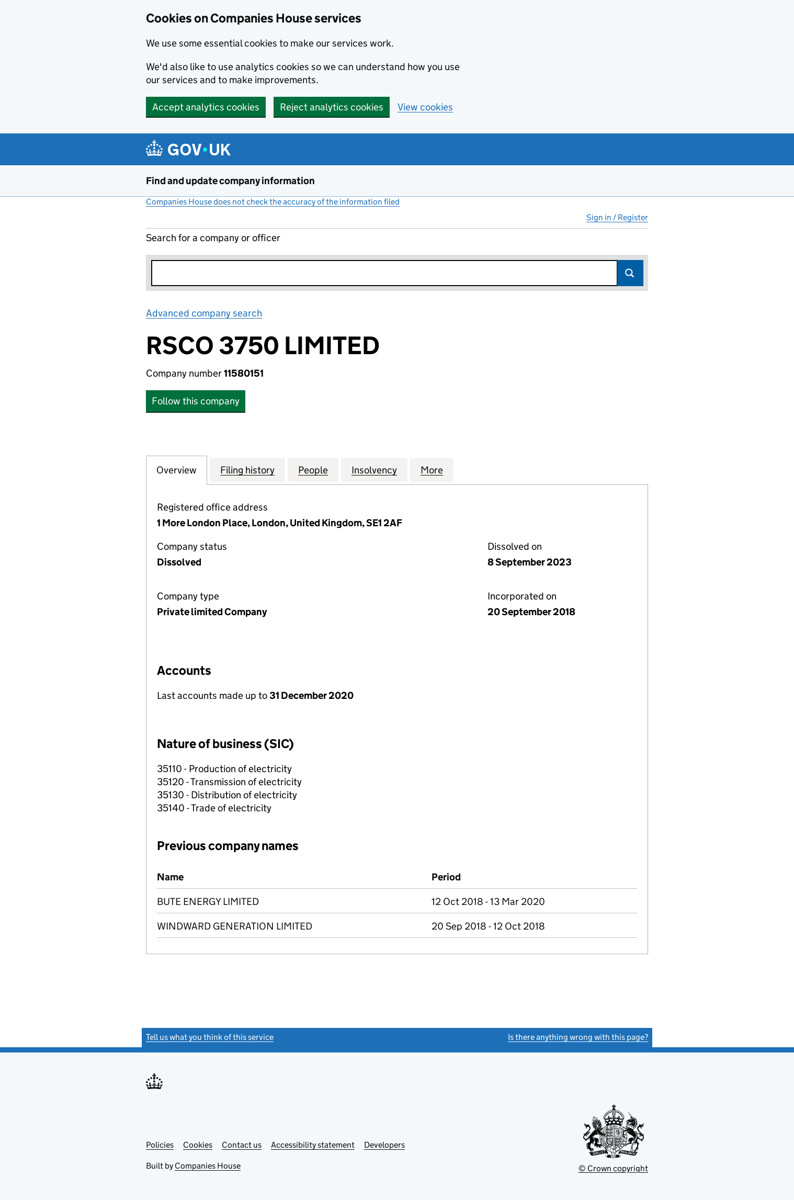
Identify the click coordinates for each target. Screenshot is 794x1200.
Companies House (208, 1166)
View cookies (425, 107)
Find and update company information (230, 181)
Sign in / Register (617, 217)
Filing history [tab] (247, 469)
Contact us (242, 1145)
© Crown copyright (613, 1168)
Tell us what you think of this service (210, 1037)
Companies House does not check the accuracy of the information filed (273, 202)
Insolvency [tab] (374, 469)
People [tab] (313, 469)
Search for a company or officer (213, 238)
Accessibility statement (313, 1145)
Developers (384, 1145)
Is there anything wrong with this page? (578, 1037)
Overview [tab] (176, 469)
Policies (160, 1145)
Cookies (197, 1145)
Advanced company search (204, 313)
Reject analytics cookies (331, 107)
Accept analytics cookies (205, 107)
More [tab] (432, 469)
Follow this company (196, 401)
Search (630, 273)
